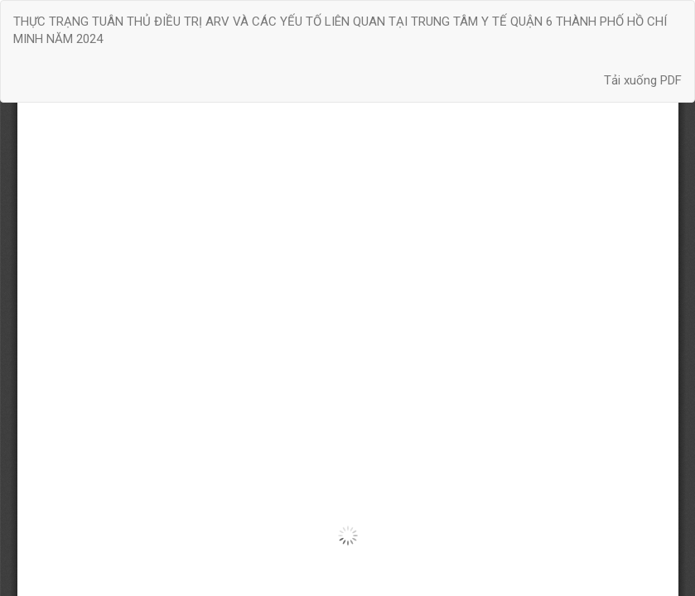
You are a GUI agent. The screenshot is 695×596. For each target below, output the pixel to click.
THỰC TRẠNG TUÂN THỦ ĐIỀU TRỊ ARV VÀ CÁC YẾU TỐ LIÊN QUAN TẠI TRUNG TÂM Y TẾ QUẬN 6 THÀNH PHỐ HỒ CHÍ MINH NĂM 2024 (340, 30)
